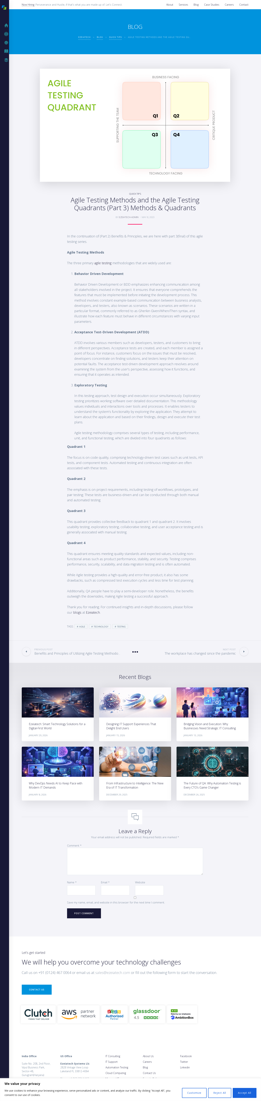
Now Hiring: (28, 4)
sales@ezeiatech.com (112, 972)
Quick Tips (135, 193)
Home (7, 25)
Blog (196, 4)
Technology (101, 626)
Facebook (186, 1056)
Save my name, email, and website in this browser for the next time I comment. (116, 902)
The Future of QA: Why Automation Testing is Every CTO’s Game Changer (212, 785)
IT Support (111, 1061)
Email (105, 882)
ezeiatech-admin (128, 217)
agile (82, 626)
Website (140, 882)
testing (121, 626)
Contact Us (36, 989)
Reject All (219, 1092)
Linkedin (185, 1067)
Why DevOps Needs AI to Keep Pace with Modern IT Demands (55, 785)
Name (72, 882)
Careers (229, 4)
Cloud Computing (115, 1073)
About (169, 4)
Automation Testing (116, 1067)
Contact (243, 4)
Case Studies (211, 4)
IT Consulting (112, 1056)
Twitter (184, 1061)
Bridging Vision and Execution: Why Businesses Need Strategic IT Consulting (210, 726)
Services (183, 4)
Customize (194, 1092)
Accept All (244, 1092)
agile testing (102, 263)
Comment (74, 845)
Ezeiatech (93, 612)
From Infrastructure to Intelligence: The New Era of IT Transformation (134, 785)
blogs (77, 612)
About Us (148, 1056)
